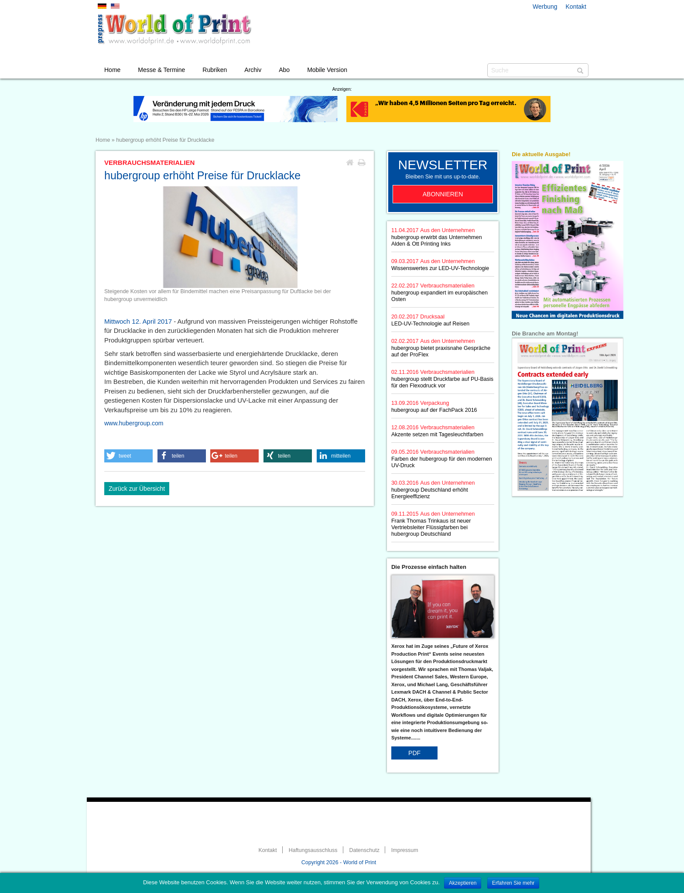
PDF (414, 752)
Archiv (252, 69)
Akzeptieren (462, 883)
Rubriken (214, 69)
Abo (284, 69)
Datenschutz (364, 850)
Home (112, 69)
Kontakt (576, 6)
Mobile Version (327, 69)
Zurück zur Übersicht (137, 488)
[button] (128, 455)
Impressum (404, 850)
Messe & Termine (161, 69)
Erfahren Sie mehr (513, 883)
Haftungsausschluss (313, 850)
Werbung (545, 6)
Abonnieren (443, 194)
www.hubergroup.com (133, 423)
